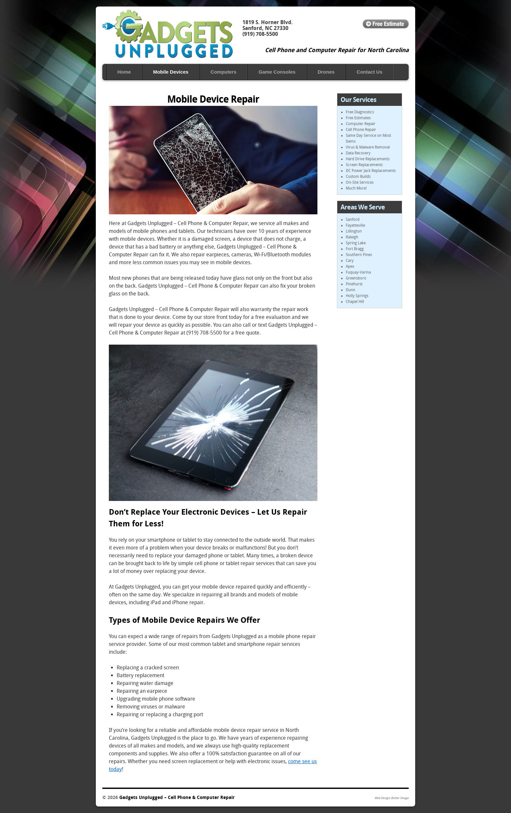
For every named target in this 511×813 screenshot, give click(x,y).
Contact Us (369, 72)
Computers (223, 72)
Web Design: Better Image (391, 798)
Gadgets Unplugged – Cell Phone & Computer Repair (167, 34)
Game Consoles (276, 72)
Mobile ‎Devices (170, 72)
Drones (326, 72)
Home (124, 72)
